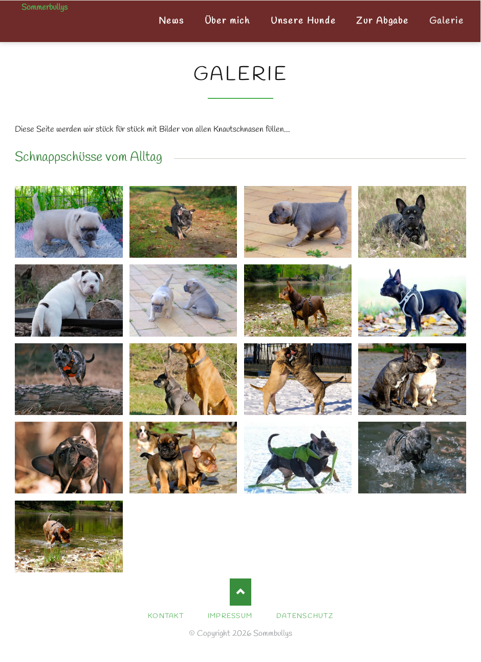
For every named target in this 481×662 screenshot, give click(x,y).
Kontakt (166, 616)
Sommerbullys (44, 8)
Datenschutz (304, 616)
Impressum (230, 616)
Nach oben (241, 592)
